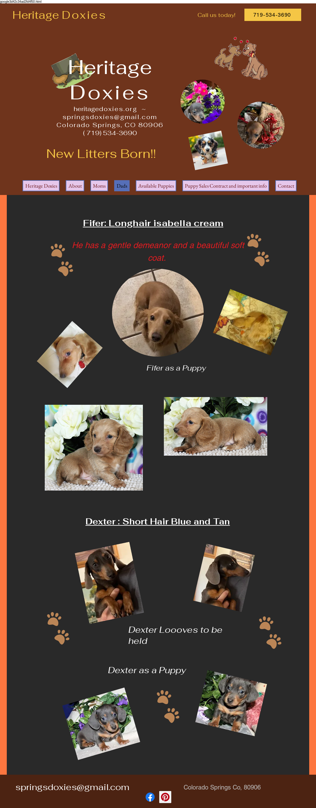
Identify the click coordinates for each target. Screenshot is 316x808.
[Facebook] (150, 797)
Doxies (84, 15)
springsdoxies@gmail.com (110, 117)
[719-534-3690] (272, 15)
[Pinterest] (165, 797)
